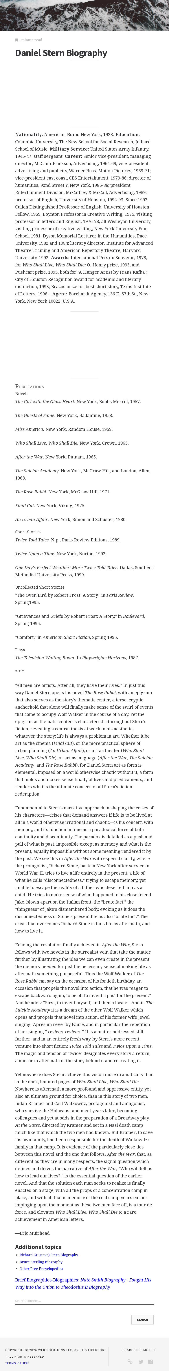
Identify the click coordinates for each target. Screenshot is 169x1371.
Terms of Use (17, 1363)
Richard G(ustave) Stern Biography (49, 1255)
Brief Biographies (33, 1280)
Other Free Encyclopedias (41, 1269)
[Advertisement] (84, 94)
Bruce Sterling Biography (41, 1262)
